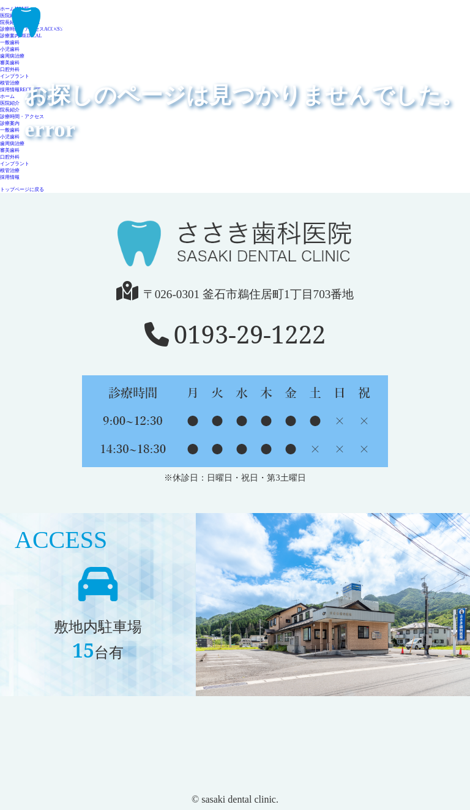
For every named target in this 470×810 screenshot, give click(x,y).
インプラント (14, 76)
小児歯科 (10, 137)
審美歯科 (10, 63)
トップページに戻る (22, 189)
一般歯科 (10, 130)
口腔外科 (10, 69)
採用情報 (20, 89)
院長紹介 (10, 110)
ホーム (7, 96)
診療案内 (10, 123)
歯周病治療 (12, 143)
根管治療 (10, 83)
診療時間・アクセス (22, 116)
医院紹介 (10, 103)
